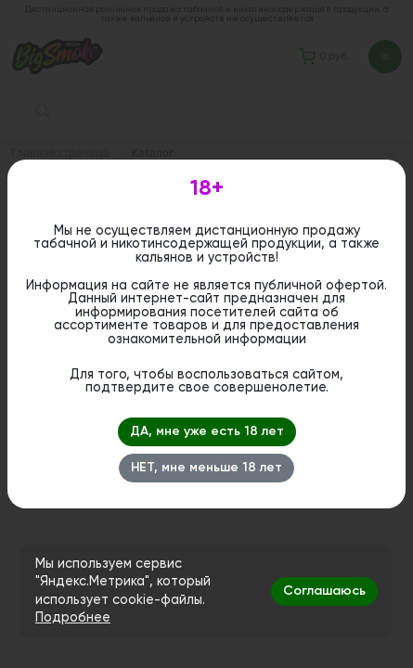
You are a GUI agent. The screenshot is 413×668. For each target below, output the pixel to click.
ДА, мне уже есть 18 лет (207, 431)
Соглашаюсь (324, 590)
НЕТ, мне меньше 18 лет (206, 467)
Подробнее (72, 617)
